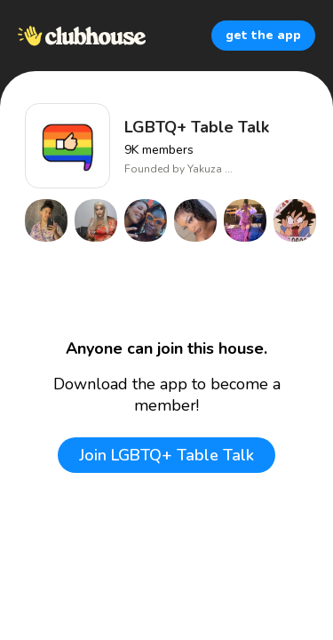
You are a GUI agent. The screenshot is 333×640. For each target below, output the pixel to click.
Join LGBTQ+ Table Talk (166, 455)
